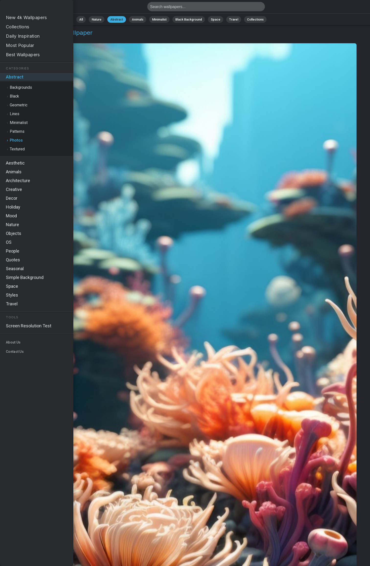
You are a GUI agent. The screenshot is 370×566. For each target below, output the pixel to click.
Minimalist (159, 19)
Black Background (188, 19)
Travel (233, 19)
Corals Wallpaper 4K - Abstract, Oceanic (29, 8)
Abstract (116, 19)
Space (215, 19)
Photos (41, 38)
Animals (137, 19)
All (81, 19)
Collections (255, 19)
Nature (96, 19)
